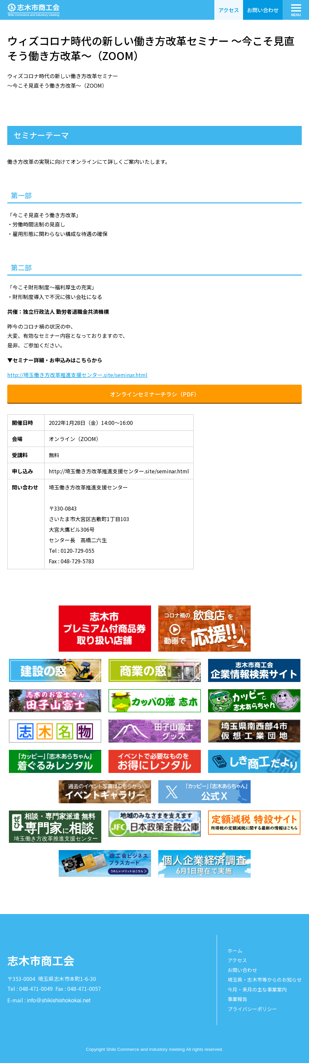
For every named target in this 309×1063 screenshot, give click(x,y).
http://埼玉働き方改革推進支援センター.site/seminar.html (77, 375)
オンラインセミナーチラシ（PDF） (155, 394)
